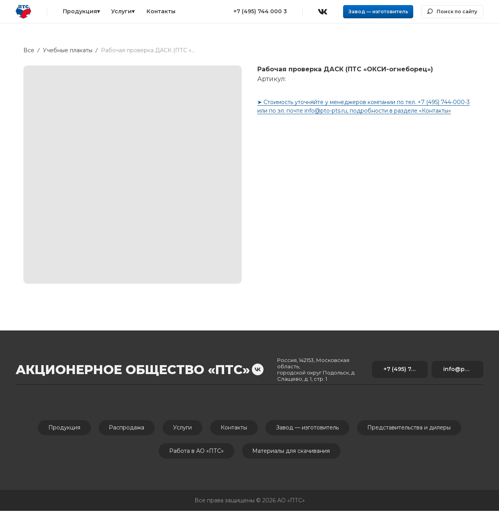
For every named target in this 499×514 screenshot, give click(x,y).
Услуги (181, 428)
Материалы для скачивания (292, 453)
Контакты (235, 428)
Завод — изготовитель (311, 428)
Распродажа (123, 428)
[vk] (258, 369)
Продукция (58, 428)
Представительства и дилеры (415, 428)
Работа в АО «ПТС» (195, 453)
